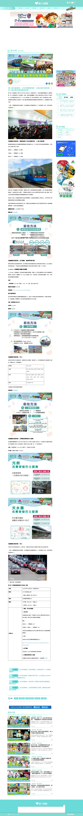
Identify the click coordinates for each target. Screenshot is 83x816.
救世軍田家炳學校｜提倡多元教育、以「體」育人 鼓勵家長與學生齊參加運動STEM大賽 (67, 101)
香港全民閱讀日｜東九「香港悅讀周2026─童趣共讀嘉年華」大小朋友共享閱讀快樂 (41, 773)
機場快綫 (37, 698)
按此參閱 (15, 212)
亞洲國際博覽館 (29, 698)
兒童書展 (22, 698)
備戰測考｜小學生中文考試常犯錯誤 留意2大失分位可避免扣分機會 (67, 106)
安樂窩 (49, 8)
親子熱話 (20, 8)
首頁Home (10, 8)
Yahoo (16, 698)
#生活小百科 (60, 134)
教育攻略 (34, 8)
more (52, 726)
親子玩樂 (42, 8)
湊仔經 (28, 8)
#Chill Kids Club (69, 130)
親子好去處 (20, 50)
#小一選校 (60, 132)
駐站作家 (56, 8)
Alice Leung (17, 80)
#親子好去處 (60, 130)
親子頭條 (36, 707)
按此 (46, 658)
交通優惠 (43, 698)
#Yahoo (59, 137)
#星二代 (68, 134)
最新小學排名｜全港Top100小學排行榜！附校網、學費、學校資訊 (67, 110)
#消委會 (67, 132)
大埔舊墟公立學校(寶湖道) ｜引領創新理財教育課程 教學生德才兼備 (67, 115)
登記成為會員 (71, 814)
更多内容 (11, 713)
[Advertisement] (66, 60)
